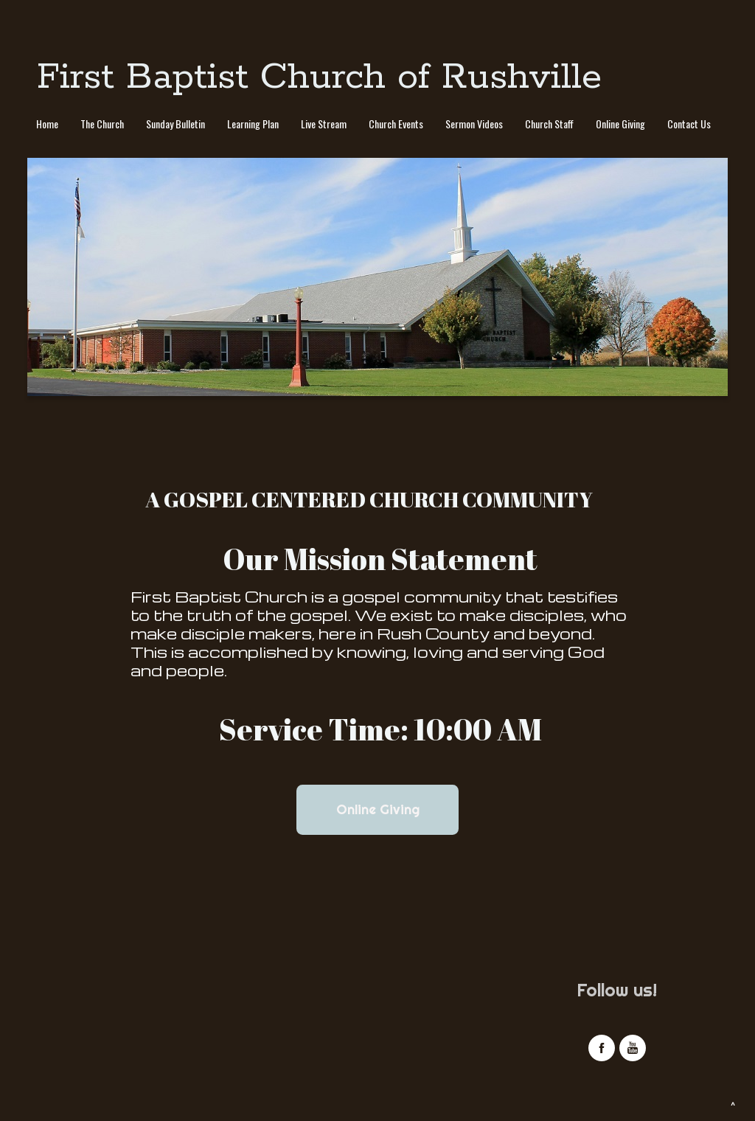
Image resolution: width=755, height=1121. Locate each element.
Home (47, 123)
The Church (102, 123)
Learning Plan (253, 123)
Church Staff (549, 123)
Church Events (396, 123)
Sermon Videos (474, 123)
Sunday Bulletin (175, 123)
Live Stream (324, 123)
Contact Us (689, 123)
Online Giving (620, 123)
